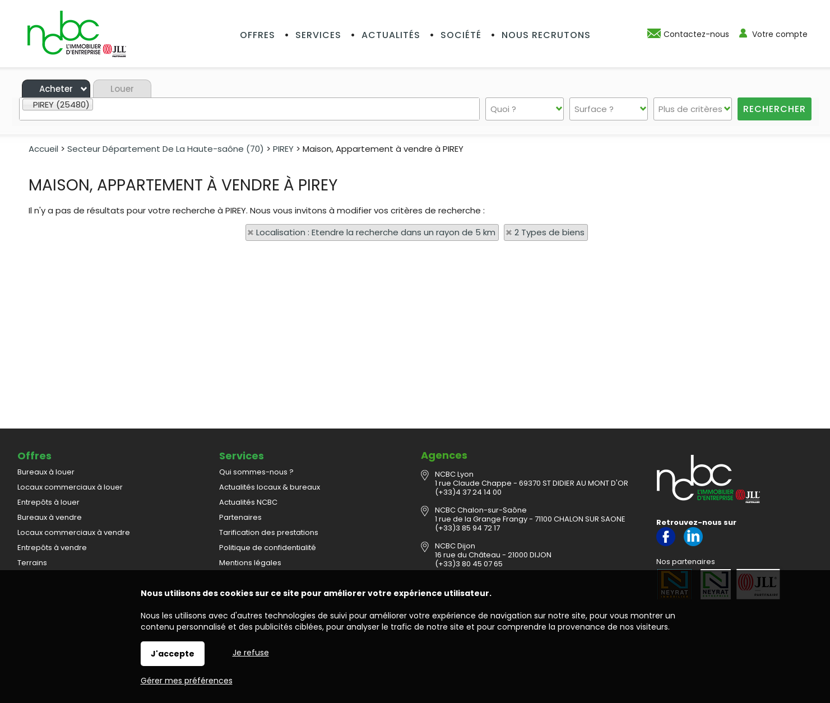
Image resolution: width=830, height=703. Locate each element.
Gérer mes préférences (187, 680)
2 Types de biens (549, 232)
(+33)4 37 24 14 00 (468, 492)
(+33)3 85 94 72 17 (467, 528)
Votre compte (780, 34)
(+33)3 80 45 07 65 (469, 563)
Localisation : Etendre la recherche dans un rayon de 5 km (375, 232)
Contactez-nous (696, 34)
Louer (122, 89)
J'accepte (172, 653)
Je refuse (251, 652)
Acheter (56, 89)
